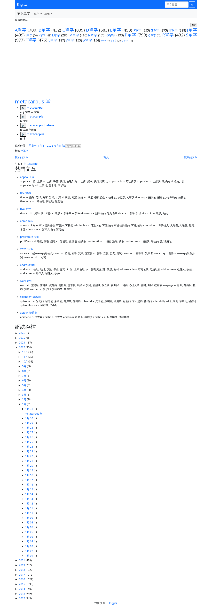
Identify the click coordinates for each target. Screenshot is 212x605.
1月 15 (29, 489)
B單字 (44, 30)
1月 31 (29, 409)
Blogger (112, 603)
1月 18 (29, 475)
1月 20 (29, 465)
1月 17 (29, 480)
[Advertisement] (106, 67)
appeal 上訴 (27, 177)
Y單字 (114, 40)
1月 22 (29, 456)
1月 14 (29, 494)
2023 (22, 342)
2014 (22, 589)
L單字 (56, 35)
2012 (22, 598)
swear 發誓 (26, 249)
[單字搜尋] (176, 4)
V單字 (70, 40)
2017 (22, 574)
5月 (24, 385)
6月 (24, 380)
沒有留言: (59, 145)
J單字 (29, 35)
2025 (22, 338)
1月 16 (29, 484)
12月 (25, 352)
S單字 (191, 35)
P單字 (130, 35)
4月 (24, 390)
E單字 (115, 30)
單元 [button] (47, 14)
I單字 (192, 30)
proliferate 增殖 (29, 237)
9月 (24, 366)
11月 (25, 357)
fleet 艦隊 (26, 193)
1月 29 (29, 423)
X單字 (103, 40)
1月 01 (29, 555)
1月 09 (29, 518)
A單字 (21, 30)
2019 (22, 565)
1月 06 (29, 532)
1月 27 (29, 432)
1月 (24, 404)
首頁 (106, 157)
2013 (22, 593)
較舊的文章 (190, 157)
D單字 (92, 30)
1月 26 (29, 437)
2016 (22, 579)
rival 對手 (25, 209)
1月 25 (29, 442)
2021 (22, 560)
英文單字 (23, 13)
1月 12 (29, 503)
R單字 (168, 35)
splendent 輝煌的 (30, 297)
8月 (24, 371)
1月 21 (29, 461)
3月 (24, 394)
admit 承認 (26, 221)
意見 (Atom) (31, 164)
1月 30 (29, 418)
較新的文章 (21, 157)
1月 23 (29, 451)
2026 (22, 333)
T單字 (31, 40)
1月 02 (29, 551)
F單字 (137, 30)
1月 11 (29, 508)
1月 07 (29, 527)
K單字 (42, 35)
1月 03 (29, 546)
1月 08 (29, 522)
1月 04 (29, 541)
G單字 (155, 30)
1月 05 (29, 536)
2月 (24, 399)
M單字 (74, 35)
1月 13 (29, 499)
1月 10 (29, 513)
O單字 (111, 35)
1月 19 (29, 470)
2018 (22, 570)
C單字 (68, 30)
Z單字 (125, 40)
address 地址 (28, 265)
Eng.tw (22, 4)
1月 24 (29, 446)
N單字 (92, 35)
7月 (24, 376)
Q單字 (152, 35)
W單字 (87, 40)
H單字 (173, 30)
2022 (22, 347)
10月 (25, 361)
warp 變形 (26, 281)
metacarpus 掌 (33, 101)
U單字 (52, 40)
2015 (22, 584)
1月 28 (29, 427)
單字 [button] (37, 14)
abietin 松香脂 (28, 312)
